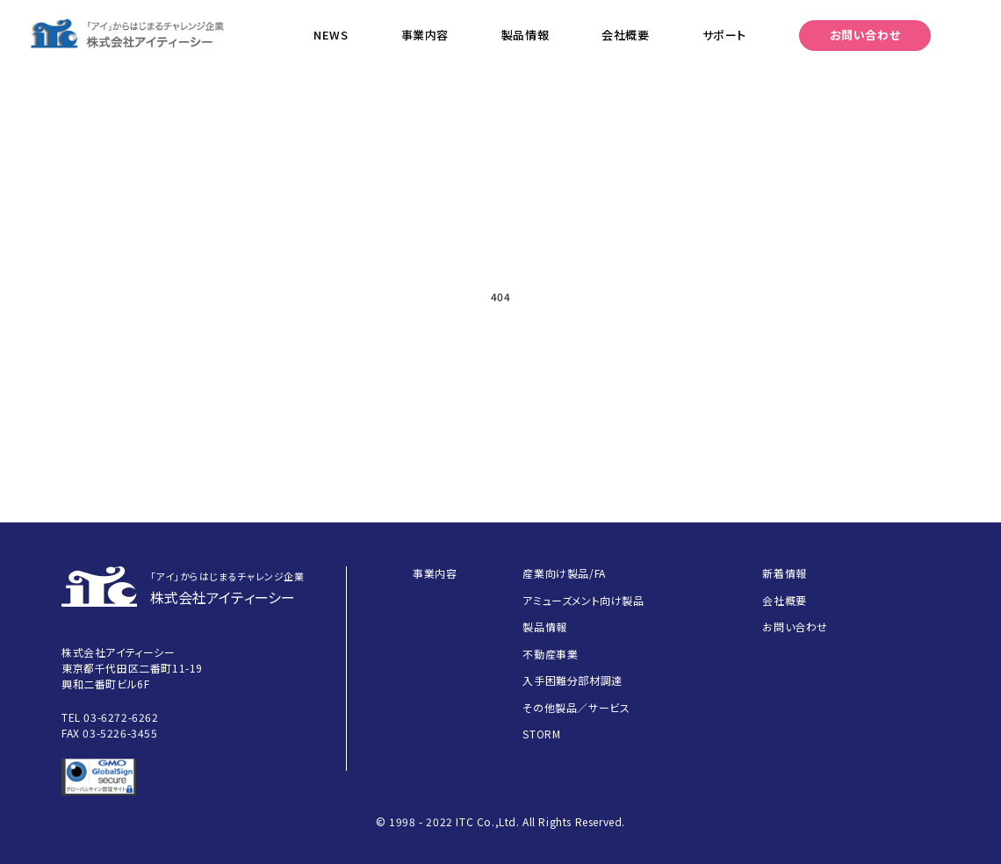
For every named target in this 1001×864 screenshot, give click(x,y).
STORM (541, 733)
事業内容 (425, 34)
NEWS (330, 34)
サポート (724, 34)
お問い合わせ (865, 34)
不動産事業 (550, 653)
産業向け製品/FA (563, 572)
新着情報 (784, 572)
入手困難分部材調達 (572, 680)
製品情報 (525, 34)
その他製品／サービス (576, 707)
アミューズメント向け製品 (583, 600)
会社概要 (625, 34)
